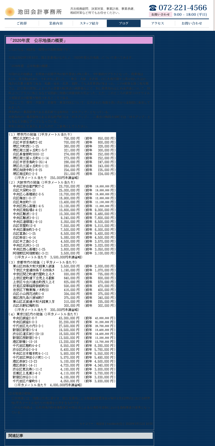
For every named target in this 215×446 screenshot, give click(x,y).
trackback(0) (114, 423)
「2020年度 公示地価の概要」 (37, 40)
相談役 (100, 423)
